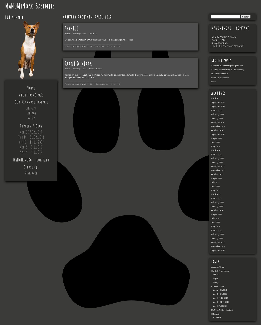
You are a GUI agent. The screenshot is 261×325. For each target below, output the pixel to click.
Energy (31, 113)
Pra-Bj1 (72, 28)
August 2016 (216, 214)
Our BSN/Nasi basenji (31, 102)
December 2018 (217, 122)
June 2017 (215, 186)
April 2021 (215, 98)
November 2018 (218, 126)
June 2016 (215, 222)
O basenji (31, 167)
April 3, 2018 (88, 46)
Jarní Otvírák (78, 63)
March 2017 (216, 198)
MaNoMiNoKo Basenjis (30, 6)
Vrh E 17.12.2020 (31, 132)
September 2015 (218, 250)
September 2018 (218, 134)
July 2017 (215, 182)
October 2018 (217, 130)
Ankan (31, 108)
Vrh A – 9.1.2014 (31, 152)
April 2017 (215, 194)
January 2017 (217, 206)
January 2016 (217, 238)
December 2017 (217, 166)
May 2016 (215, 226)
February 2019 (217, 114)
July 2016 (215, 218)
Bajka (31, 118)
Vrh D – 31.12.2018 (31, 137)
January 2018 (217, 162)
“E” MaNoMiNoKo (219, 73)
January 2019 (217, 118)
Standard (31, 173)
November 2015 (218, 246)
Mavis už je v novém (220, 77)
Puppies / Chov (31, 126)
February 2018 (217, 158)
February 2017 (217, 202)
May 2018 (215, 146)
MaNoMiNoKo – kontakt (31, 160)
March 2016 (216, 230)
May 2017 (215, 190)
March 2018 (216, 154)
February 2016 (217, 234)
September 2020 (218, 102)
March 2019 (216, 110)
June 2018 (215, 142)
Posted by (69, 46)
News (213, 81)
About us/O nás (31, 95)
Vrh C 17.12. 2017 (220, 298)
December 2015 (217, 242)
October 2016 (217, 210)
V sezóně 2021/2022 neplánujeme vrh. (227, 65)
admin (78, 46)
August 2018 (216, 138)
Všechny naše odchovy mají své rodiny (227, 69)
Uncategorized (80, 33)
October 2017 (217, 174)
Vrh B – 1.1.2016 (31, 147)
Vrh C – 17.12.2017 (31, 142)
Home (31, 88)
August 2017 (216, 178)
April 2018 (215, 150)
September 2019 (218, 106)
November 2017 (218, 170)
